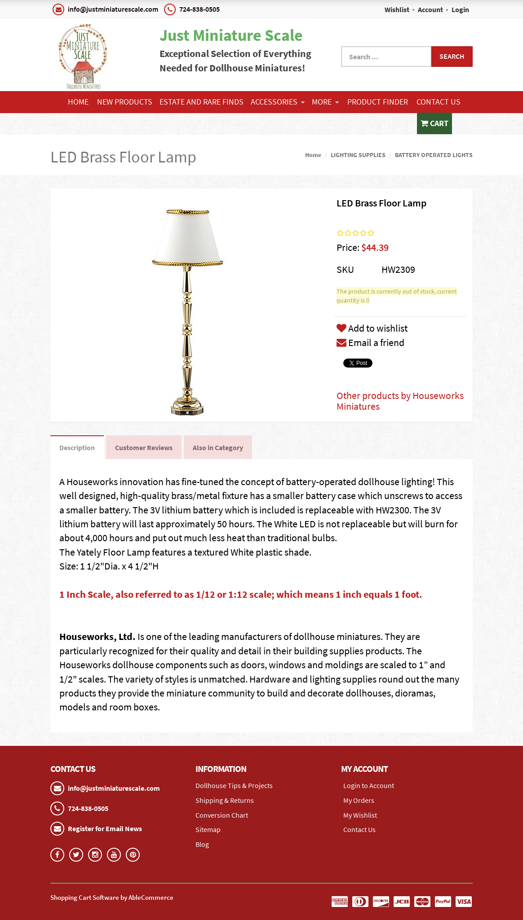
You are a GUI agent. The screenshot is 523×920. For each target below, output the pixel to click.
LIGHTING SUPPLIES (358, 155)
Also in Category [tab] (218, 447)
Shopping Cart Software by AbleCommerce (111, 897)
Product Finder (377, 101)
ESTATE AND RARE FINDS (202, 101)
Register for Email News (105, 828)
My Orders (358, 800)
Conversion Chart (221, 814)
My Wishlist (360, 814)
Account (430, 9)
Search (452, 56)
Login (460, 9)
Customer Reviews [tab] (144, 447)
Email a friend (370, 342)
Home (78, 101)
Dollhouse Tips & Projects (234, 785)
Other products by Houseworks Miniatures (400, 400)
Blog (202, 844)
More (325, 101)
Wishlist (397, 9)
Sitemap (208, 829)
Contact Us (439, 101)
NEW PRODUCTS (124, 101)
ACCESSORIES (278, 101)
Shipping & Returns (224, 800)
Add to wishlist (372, 328)
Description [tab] (77, 447)
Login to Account (368, 785)
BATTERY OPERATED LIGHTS (434, 155)
